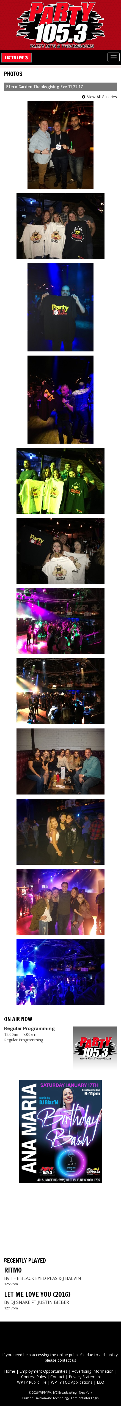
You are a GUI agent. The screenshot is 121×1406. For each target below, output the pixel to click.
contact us (66, 1360)
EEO (100, 1382)
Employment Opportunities (43, 1371)
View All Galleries (102, 96)
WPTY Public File (31, 1382)
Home (9, 1371)
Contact (57, 1376)
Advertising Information (93, 1371)
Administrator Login (85, 1398)
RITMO (13, 1270)
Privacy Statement (85, 1376)
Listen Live (16, 58)
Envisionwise (43, 1398)
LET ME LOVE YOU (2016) (37, 1294)
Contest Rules (33, 1376)
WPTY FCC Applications (71, 1382)
